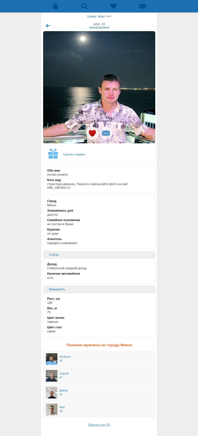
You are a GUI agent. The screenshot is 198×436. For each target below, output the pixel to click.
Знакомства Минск (99, 27)
